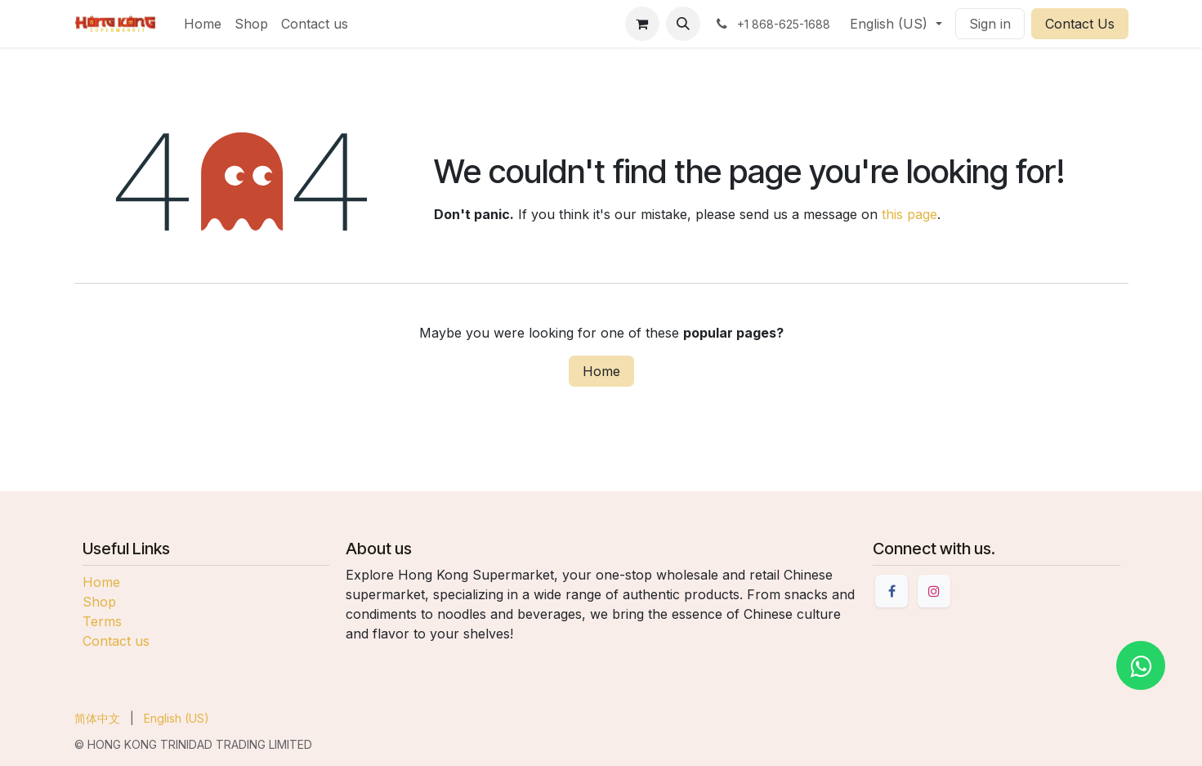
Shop (99, 602)
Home (601, 371)
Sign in (990, 24)
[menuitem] (202, 23)
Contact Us (1080, 24)
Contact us (116, 641)
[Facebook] (891, 591)
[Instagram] (934, 591)
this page (909, 214)
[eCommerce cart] (642, 24)
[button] (683, 24)
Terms (102, 621)
